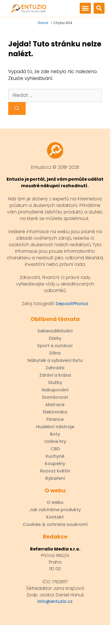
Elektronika (55, 412)
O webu (55, 502)
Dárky (55, 338)
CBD (55, 449)
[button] (85, 8)
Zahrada (55, 368)
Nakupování (55, 390)
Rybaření (55, 478)
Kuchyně (55, 456)
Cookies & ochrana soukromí (55, 524)
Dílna (55, 353)
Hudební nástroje (55, 427)
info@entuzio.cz (55, 601)
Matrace (55, 404)
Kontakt (55, 517)
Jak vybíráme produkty (55, 510)
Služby (55, 382)
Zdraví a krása (55, 375)
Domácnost (55, 397)
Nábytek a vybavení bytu (55, 360)
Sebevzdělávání (55, 331)
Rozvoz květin (55, 471)
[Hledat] (17, 108)
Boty (55, 434)
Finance (55, 419)
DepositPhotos (72, 303)
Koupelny (55, 463)
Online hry (55, 441)
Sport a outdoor (55, 346)
